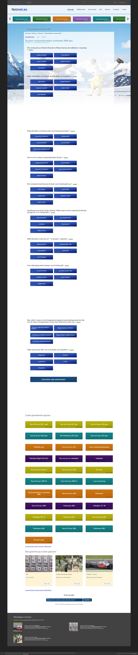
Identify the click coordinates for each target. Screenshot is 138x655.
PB (27, 574)
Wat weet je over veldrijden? (69, 458)
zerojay (35, 637)
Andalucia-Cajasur (42, 277)
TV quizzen (116, 9)
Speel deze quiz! (27, 20)
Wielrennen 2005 (99, 528)
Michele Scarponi (65, 61)
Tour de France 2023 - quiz (21, 19)
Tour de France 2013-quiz (122, 19)
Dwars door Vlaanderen (41, 136)
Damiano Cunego (65, 195)
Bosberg (65, 355)
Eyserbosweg (41, 361)
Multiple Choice (81, 9)
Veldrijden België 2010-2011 (38, 458)
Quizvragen (71, 9)
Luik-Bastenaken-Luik (65, 244)
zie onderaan (134, 653)
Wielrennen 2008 (69, 506)
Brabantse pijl (65, 136)
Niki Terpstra (41, 81)
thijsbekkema (36, 625)
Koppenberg (41, 355)
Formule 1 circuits (92, 574)
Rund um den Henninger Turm (41, 149)
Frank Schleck (65, 189)
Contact (124, 9)
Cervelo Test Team (41, 270)
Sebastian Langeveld (41, 88)
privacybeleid (25, 653)
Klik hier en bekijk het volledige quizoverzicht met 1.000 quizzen (69, 604)
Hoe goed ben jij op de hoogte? (94, 577)
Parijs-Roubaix (42, 250)
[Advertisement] (57, 114)
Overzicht (49, 542)
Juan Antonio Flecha (65, 217)
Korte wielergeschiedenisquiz (99, 447)
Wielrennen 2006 (39, 528)
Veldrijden (99, 458)
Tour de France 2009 (69, 493)
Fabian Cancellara (41, 55)
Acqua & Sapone (65, 277)
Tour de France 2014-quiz (81, 19)
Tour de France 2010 (69, 470)
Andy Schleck (41, 189)
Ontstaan (107, 9)
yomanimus (92, 625)
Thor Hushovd (65, 55)
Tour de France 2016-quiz (61, 19)
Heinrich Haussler (41, 217)
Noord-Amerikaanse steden (64, 574)
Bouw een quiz (92, 9)
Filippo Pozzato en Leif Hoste (65, 328)
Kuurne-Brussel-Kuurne (65, 169)
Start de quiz (49, 426)
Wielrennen (99, 493)
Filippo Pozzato (41, 230)
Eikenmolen (41, 368)
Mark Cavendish (41, 61)
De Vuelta (99, 470)
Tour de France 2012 (69, 447)
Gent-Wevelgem (65, 142)
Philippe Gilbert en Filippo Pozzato (65, 335)
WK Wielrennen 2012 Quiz (102, 19)
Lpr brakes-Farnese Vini (65, 270)
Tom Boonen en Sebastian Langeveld (41, 335)
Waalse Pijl (65, 250)
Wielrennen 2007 (69, 517)
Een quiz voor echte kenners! (63, 577)
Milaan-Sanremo (41, 175)
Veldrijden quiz (39, 447)
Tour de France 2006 (69, 528)
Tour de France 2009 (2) (69, 481)
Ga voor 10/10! (30, 577)
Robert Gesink (65, 88)
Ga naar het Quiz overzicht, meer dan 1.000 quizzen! (38, 546)
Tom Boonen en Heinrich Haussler (42, 341)
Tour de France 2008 (39, 506)
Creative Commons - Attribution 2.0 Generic (43, 626)
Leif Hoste (41, 224)
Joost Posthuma (41, 94)
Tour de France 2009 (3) (39, 481)
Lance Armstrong (99, 481)
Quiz (100, 9)
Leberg (65, 361)
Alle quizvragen (38, 540)
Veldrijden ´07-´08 (99, 506)
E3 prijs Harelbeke (42, 142)
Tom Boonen (41, 68)
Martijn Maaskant (65, 81)
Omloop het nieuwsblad (41, 162)
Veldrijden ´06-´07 (39, 517)
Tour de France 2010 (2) (39, 470)
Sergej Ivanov (41, 195)
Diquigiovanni (41, 283)
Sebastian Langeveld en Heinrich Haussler (40, 328)
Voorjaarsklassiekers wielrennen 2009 (39, 493)
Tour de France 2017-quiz (41, 19)
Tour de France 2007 (99, 517)
